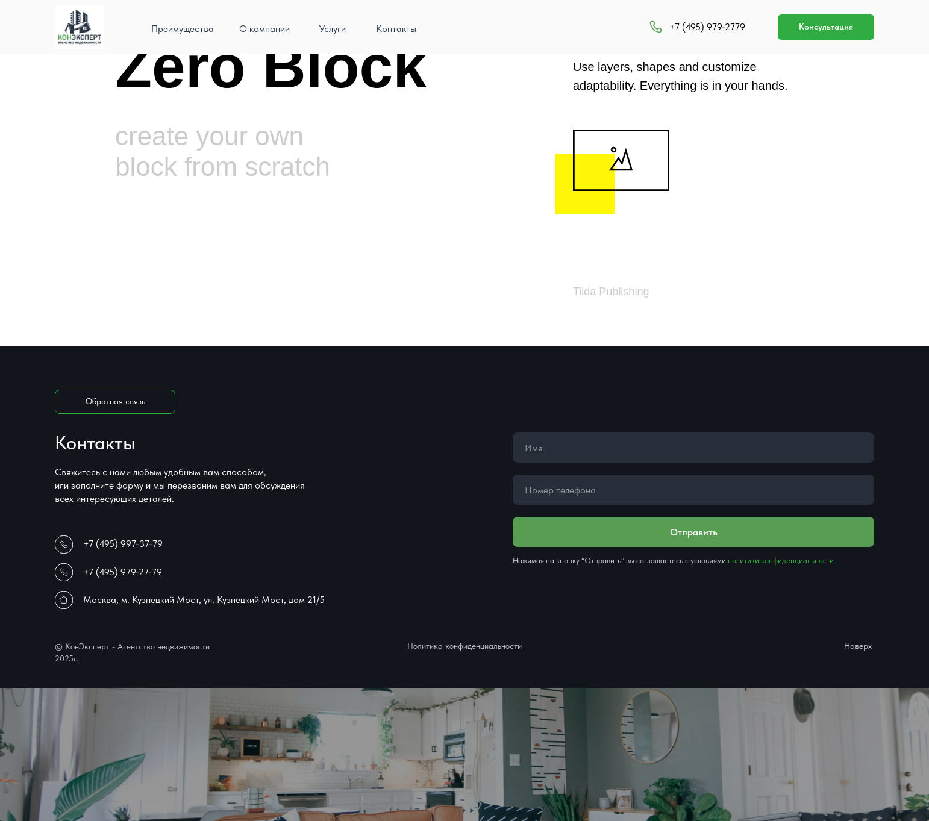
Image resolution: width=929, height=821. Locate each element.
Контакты (396, 28)
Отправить (694, 532)
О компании (264, 28)
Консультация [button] (826, 26)
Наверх (858, 646)
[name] (693, 447)
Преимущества (182, 28)
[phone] (693, 490)
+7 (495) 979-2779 (707, 27)
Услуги (332, 28)
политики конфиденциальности (781, 560)
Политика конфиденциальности (464, 646)
